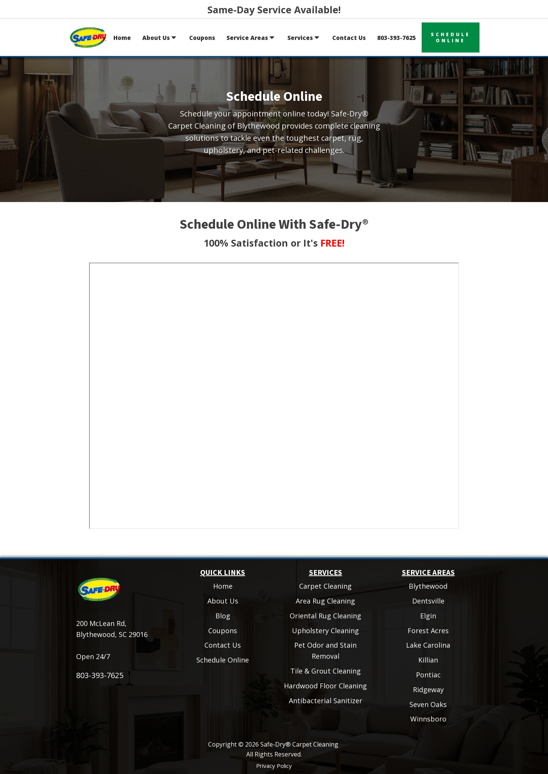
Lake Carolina (428, 645)
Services (304, 37)
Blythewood (428, 586)
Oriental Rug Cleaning (325, 615)
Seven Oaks (428, 704)
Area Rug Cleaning (325, 600)
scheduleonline (450, 37)
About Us (160, 37)
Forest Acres (428, 630)
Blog (222, 615)
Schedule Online (222, 659)
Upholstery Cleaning (325, 630)
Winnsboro (428, 718)
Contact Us (349, 37)
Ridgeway (428, 689)
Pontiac (428, 674)
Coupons (202, 37)
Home (122, 37)
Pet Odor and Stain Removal (325, 650)
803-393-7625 (396, 37)
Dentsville (428, 600)
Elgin (428, 615)
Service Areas (251, 37)
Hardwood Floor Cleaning (325, 685)
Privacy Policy (274, 765)
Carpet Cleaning (325, 586)
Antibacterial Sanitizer (325, 700)
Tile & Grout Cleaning (325, 670)
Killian (428, 659)
